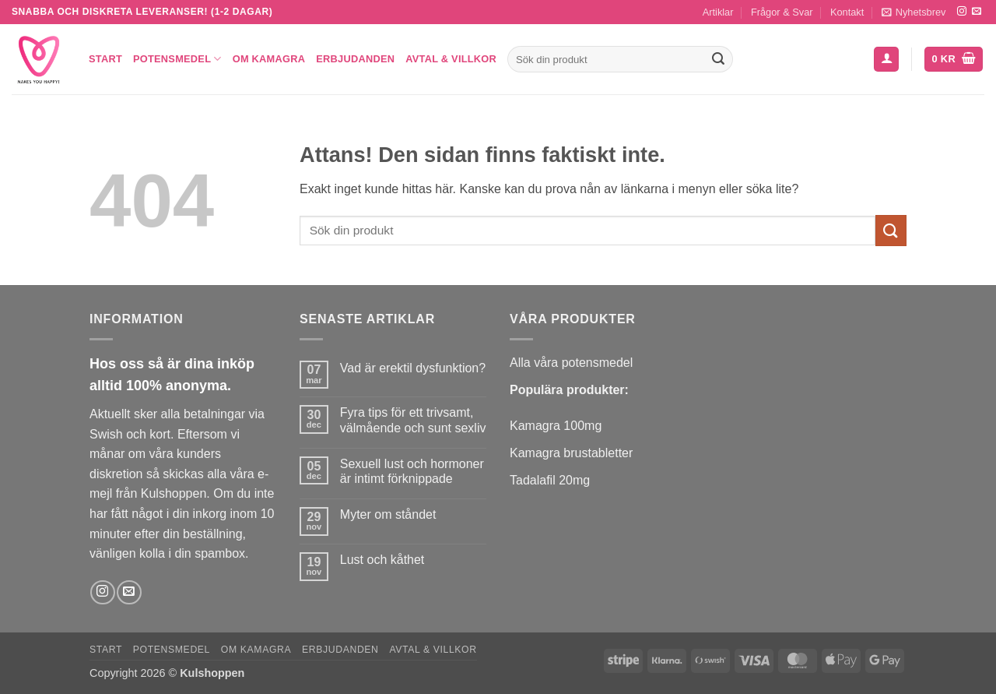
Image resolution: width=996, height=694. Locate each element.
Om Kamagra (269, 59)
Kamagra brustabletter (571, 453)
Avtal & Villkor (450, 59)
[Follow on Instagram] (961, 11)
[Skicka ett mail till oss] (976, 11)
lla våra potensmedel (575, 362)
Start (105, 59)
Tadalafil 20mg (550, 480)
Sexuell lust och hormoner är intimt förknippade (412, 471)
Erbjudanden (355, 59)
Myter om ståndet (388, 514)
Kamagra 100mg (555, 425)
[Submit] (718, 59)
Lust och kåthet (382, 559)
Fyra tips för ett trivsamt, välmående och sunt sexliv (413, 420)
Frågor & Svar (782, 12)
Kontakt (847, 12)
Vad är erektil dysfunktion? (413, 368)
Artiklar (718, 12)
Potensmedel (177, 58)
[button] (914, 12)
